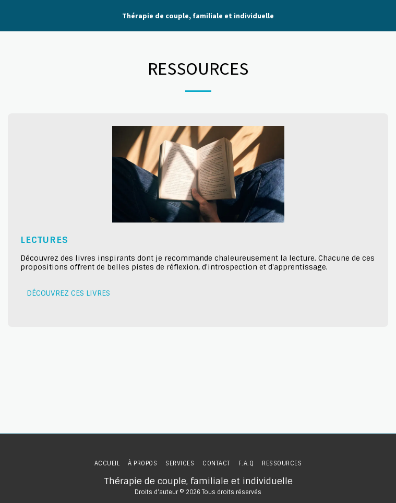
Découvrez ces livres (68, 293)
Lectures (44, 239)
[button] (11, 15)
